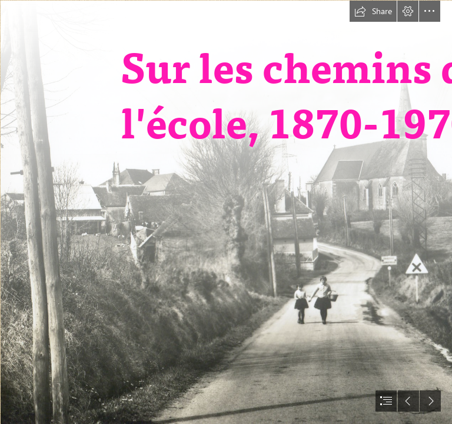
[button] (373, 11)
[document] (226, 212)
